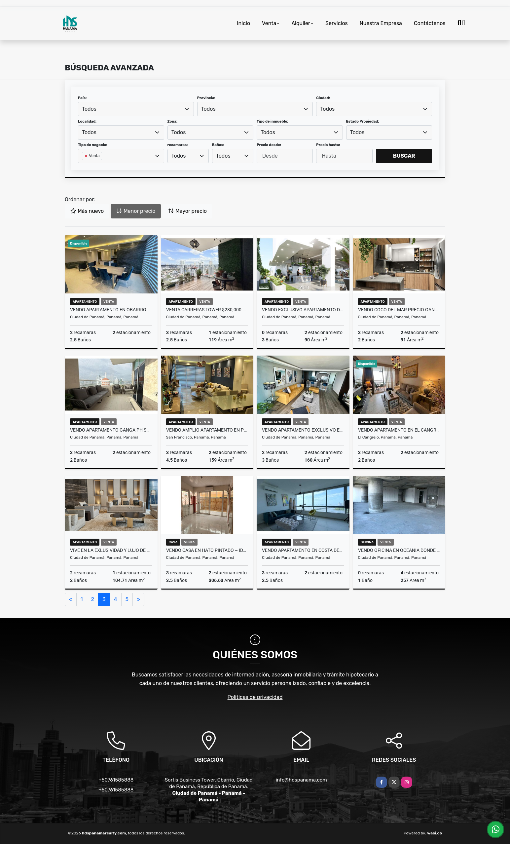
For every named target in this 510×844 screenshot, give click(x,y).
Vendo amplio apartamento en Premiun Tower (207, 430)
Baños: (218, 145)
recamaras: (177, 145)
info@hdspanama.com (301, 780)
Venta (269, 23)
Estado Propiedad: (362, 121)
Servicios (336, 23)
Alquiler (300, 23)
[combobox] (136, 109)
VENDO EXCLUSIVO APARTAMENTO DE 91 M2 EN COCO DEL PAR (303, 309)
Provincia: (206, 98)
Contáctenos (430, 23)
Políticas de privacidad (255, 697)
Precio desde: (269, 145)
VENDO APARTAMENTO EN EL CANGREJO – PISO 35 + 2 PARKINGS (399, 430)
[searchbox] (84, 166)
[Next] (138, 599)
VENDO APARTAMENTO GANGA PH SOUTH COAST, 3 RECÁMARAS (111, 430)
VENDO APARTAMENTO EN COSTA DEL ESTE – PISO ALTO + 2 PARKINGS (303, 550)
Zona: (172, 121)
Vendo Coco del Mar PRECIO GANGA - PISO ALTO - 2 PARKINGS (399, 309)
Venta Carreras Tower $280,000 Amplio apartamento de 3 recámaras (207, 309)
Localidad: (87, 121)
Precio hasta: (328, 145)
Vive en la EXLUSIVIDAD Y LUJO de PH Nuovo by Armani (111, 550)
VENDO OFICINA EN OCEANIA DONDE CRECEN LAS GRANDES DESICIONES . (399, 550)
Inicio (243, 23)
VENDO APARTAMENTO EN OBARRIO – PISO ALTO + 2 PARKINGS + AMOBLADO (111, 309)
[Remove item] (86, 156)
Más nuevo (87, 211)
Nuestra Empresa (381, 23)
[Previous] (71, 599)
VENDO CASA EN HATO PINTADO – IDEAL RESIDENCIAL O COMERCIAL (207, 550)
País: (82, 98)
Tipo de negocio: (92, 145)
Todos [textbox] (89, 109)
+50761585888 (115, 780)
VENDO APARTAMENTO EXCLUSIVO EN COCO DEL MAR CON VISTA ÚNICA (303, 430)
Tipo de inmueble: (272, 121)
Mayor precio (187, 211)
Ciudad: (323, 98)
